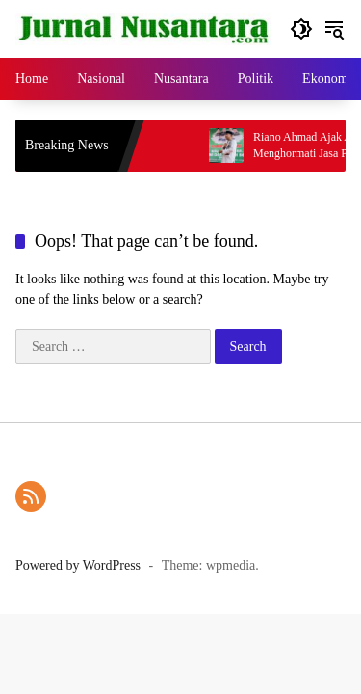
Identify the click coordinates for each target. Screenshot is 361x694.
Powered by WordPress (78, 565)
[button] (301, 28)
